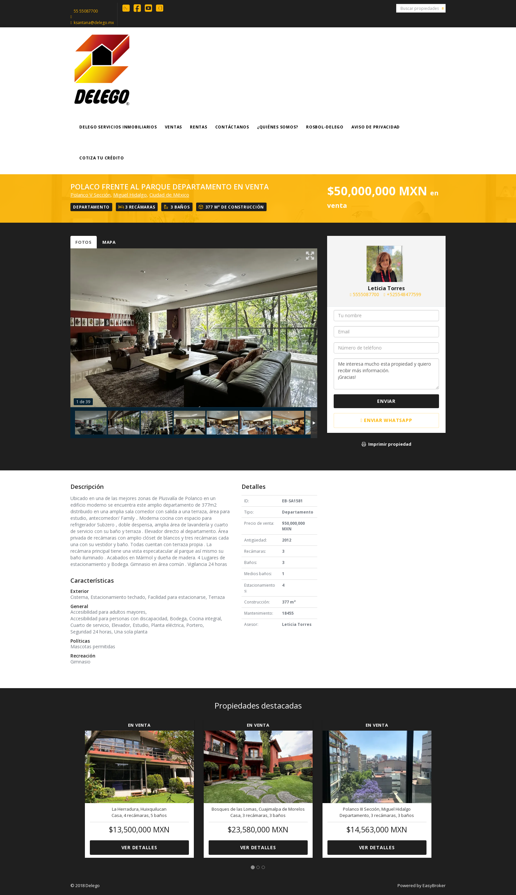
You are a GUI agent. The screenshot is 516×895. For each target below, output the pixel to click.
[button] (75, 784)
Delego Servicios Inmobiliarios (118, 127)
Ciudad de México (169, 194)
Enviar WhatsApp (386, 420)
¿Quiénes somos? (277, 127)
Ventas (173, 127)
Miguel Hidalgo (130, 194)
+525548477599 (404, 294)
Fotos (83, 242)
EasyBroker (434, 885)
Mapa (109, 242)
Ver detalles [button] (139, 847)
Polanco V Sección (90, 194)
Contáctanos (232, 127)
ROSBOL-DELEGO (325, 127)
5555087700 (366, 294)
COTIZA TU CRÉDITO (101, 158)
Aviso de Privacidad (375, 127)
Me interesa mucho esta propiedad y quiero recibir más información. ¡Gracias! (386, 373)
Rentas (198, 127)
